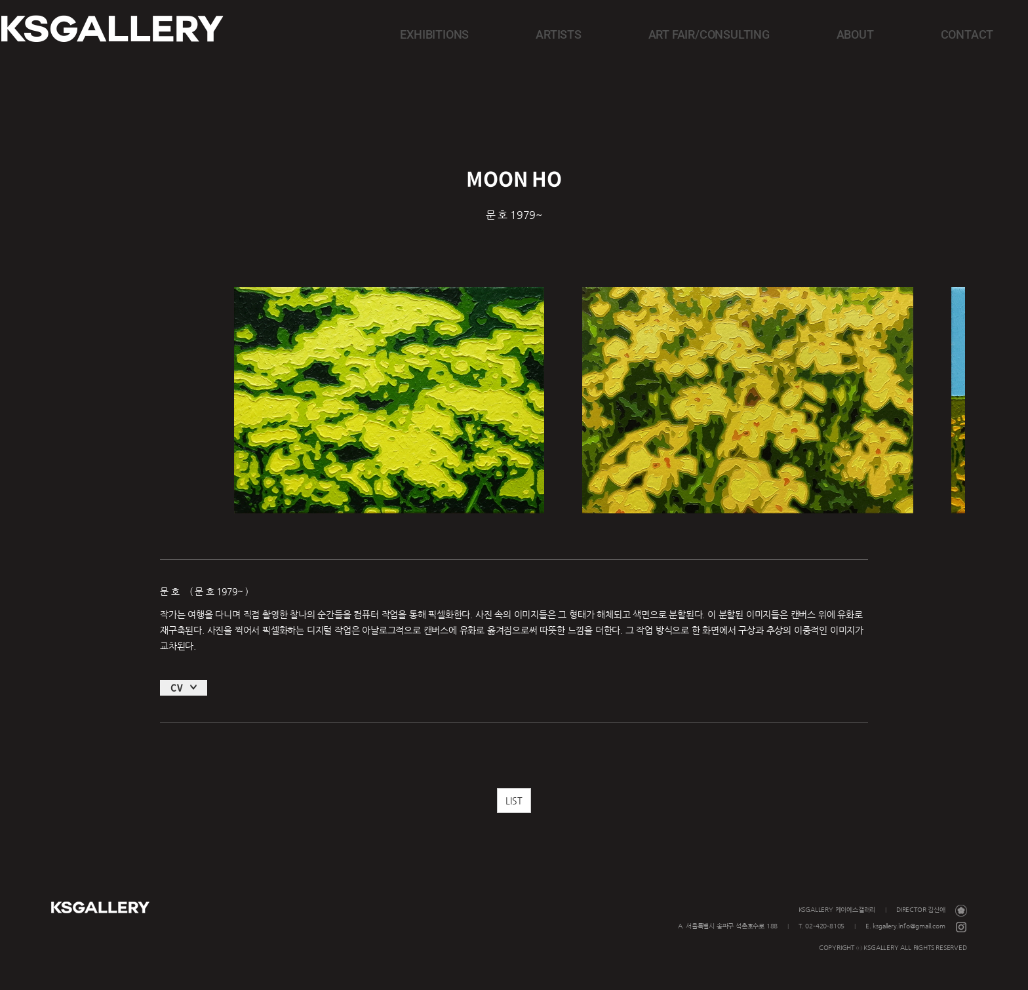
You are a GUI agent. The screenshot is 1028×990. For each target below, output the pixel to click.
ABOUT (850, 34)
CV (177, 702)
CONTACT (923, 34)
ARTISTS (636, 34)
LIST (513, 815)
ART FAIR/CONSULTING (745, 34)
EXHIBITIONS (551, 34)
